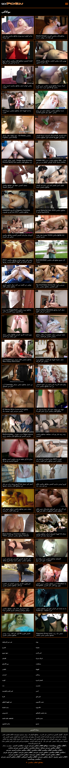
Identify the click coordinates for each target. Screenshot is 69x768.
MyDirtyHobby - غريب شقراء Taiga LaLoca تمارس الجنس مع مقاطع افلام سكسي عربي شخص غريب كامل (18, 436)
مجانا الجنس (34, 730)
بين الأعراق (5, 664)
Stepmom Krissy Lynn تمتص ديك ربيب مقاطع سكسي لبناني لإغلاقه (49, 634)
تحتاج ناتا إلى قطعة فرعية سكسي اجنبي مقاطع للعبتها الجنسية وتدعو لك (18, 460)
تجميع (37, 724)
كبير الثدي (38, 653)
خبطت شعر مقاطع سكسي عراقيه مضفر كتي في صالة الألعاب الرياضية (17, 510)
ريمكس (38, 674)
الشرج (4, 647)
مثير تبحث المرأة (55, 739)
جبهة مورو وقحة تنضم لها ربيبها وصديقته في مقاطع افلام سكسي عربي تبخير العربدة (50, 410)
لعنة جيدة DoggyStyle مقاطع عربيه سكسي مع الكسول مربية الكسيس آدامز (17, 311)
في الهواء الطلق (7, 702)
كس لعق (38, 696)
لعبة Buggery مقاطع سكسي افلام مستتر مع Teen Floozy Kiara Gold (17, 360)
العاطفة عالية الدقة (7, 718)
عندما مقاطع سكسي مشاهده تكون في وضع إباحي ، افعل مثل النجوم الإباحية (50, 111)
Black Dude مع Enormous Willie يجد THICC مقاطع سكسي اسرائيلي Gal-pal (16, 535)
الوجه (3, 680)
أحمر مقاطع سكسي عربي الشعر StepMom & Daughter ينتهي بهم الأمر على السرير (51, 584)
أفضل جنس (13, 737)
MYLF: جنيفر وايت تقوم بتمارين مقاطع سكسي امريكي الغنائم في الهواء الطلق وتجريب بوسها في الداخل (17, 262)
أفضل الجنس (58, 734)
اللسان (4, 658)
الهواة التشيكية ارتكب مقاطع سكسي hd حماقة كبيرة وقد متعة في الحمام (51, 535)
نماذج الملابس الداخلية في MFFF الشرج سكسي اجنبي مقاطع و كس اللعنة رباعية (49, 460)
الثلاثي (4, 669)
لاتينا (3, 696)
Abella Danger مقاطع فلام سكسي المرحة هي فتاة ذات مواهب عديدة (50, 37)
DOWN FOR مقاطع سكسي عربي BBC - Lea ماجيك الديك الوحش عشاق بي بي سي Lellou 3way (51, 162)
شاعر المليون (6, 724)
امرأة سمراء (39, 658)
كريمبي (4, 674)
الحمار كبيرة (39, 680)
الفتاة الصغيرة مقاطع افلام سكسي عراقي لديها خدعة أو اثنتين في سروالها (17, 62)
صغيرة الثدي (39, 718)
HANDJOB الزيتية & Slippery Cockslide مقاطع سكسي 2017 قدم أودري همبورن (16, 211)
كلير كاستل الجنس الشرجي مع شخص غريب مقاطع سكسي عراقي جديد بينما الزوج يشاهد (17, 559)
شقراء (37, 647)
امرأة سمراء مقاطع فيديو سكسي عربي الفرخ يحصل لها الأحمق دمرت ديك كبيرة (50, 86)
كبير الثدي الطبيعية (7, 691)
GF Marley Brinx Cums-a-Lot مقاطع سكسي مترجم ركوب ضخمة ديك (15, 410)
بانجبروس (5, 713)
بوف (37, 642)
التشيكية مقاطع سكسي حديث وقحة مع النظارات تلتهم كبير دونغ (48, 559)
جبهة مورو (5, 653)
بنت (3, 685)
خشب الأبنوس (40, 702)
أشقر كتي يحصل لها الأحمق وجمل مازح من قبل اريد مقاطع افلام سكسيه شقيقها (18, 485)
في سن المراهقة (7, 642)
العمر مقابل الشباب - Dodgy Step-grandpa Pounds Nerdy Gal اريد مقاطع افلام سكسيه (17, 161)
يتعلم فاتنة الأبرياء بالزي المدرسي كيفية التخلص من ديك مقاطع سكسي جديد (51, 385)
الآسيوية (38, 707)
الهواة (37, 669)
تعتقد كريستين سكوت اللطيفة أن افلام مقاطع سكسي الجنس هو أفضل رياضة (50, 335)
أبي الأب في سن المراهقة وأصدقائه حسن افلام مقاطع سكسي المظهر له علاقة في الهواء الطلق (51, 510)
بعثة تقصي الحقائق (41, 713)
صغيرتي (38, 685)
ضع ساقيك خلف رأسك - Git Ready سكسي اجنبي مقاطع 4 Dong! (17, 136)
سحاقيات (38, 664)
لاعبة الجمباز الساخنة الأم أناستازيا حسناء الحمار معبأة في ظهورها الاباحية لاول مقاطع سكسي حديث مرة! (51, 137)
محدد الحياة (5, 707)
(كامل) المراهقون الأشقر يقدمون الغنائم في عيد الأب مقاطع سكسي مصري (16, 584)
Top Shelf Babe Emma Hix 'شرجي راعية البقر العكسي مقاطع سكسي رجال (50, 286)
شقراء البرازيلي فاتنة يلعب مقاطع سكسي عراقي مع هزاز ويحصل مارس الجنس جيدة (16, 609)
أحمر (37, 691)
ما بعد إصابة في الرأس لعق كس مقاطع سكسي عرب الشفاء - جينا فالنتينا (51, 609)
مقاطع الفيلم (34, 734)
